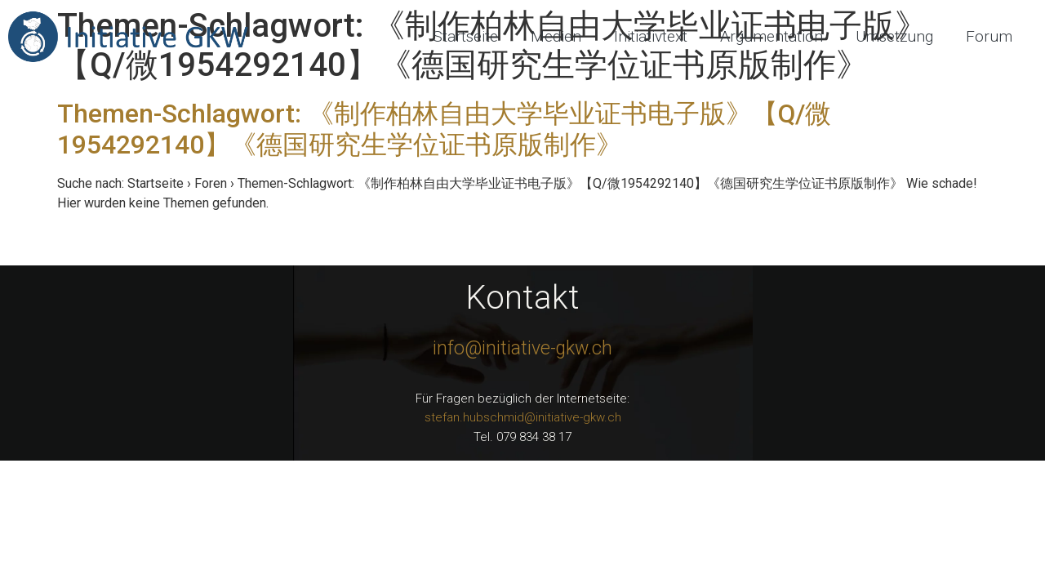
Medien (556, 36)
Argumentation (771, 36)
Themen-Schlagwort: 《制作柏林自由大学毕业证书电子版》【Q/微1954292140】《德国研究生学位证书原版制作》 (444, 129)
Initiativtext (650, 36)
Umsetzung (894, 36)
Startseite (465, 36)
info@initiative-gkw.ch (522, 348)
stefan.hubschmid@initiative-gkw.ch (523, 417)
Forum (989, 36)
